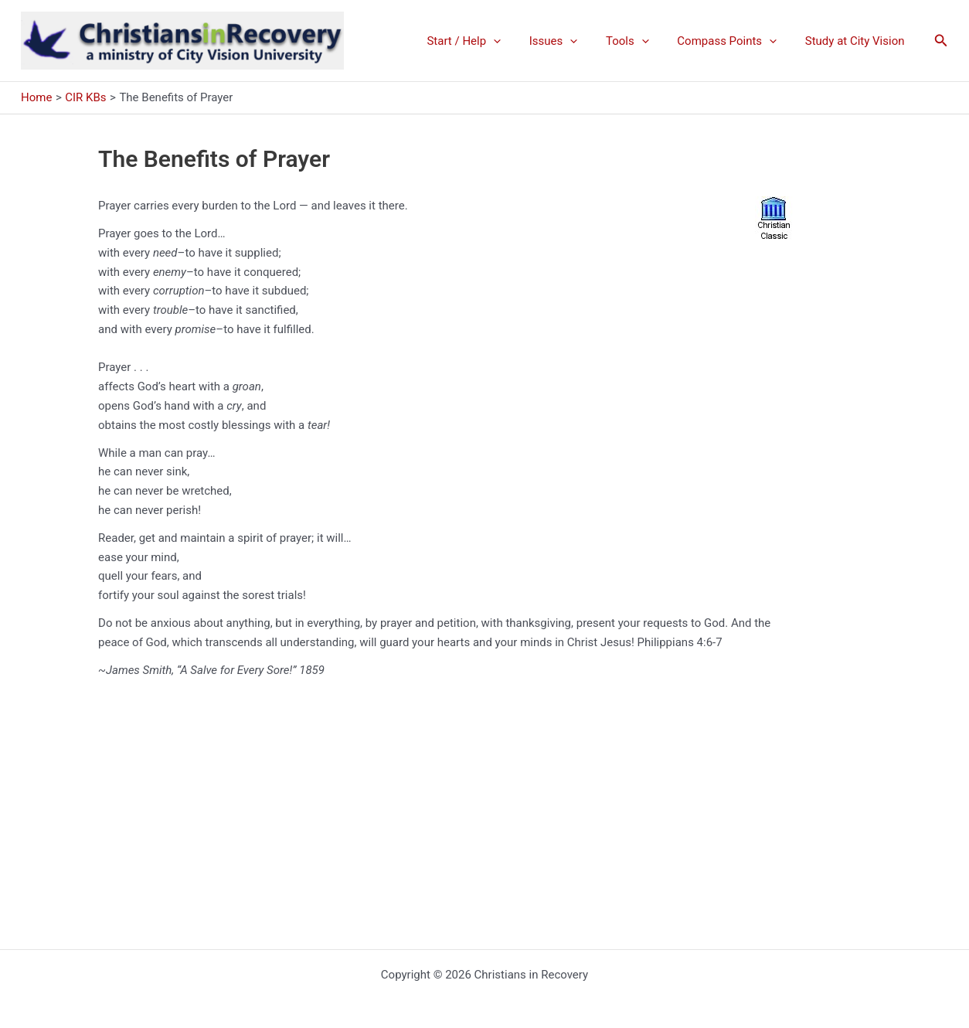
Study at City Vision (857, 41)
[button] (941, 40)
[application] (516, 41)
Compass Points (734, 41)
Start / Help (487, 41)
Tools (640, 41)
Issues (571, 41)
